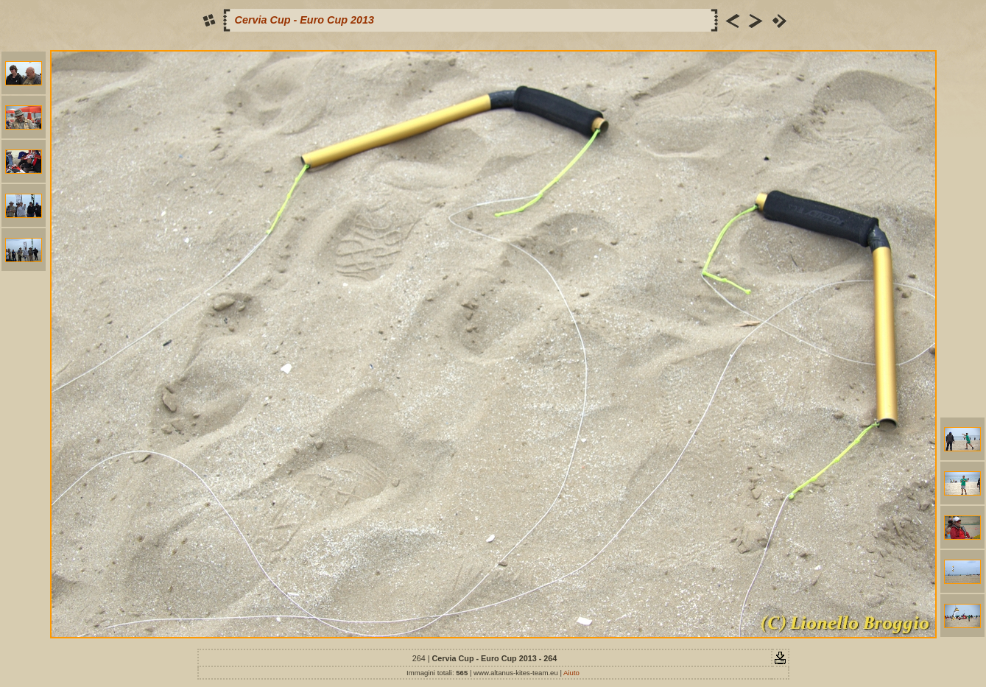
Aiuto (571, 673)
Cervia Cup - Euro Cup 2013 (305, 20)
